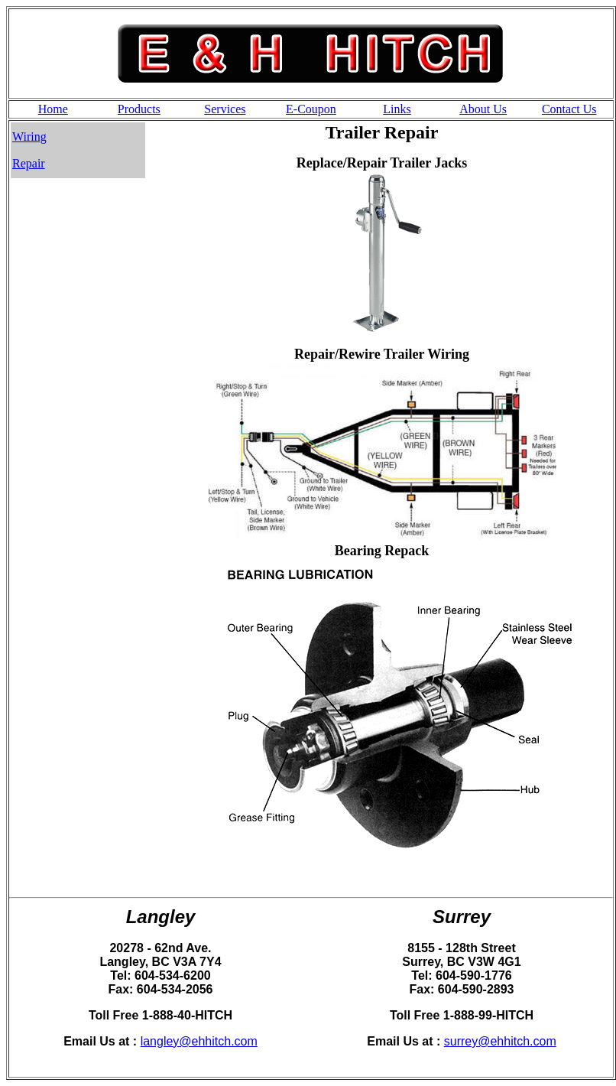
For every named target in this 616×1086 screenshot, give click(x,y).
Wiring (29, 136)
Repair (28, 163)
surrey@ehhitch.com (500, 1041)
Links (396, 108)
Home (53, 108)
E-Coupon (311, 108)
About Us (483, 108)
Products (139, 108)
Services (224, 108)
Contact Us (569, 108)
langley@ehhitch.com (199, 1041)
